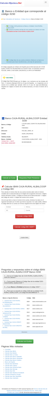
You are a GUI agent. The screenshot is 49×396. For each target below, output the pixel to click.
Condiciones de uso (28, 390)
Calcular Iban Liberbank (11, 378)
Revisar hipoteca (17, 390)
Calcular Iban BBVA (10, 351)
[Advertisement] (26, 44)
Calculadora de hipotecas (13, 19)
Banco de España (10, 362)
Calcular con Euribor (24, 341)
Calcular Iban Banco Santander (14, 358)
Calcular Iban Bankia (11, 353)
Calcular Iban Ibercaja (11, 369)
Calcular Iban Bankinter (11, 363)
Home (35, 389)
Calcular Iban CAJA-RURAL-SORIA (14, 308)
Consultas (8, 349)
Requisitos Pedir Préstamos (29, 178)
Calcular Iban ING (10, 371)
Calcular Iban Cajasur (11, 365)
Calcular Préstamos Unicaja (13, 374)
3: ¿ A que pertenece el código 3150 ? (22, 287)
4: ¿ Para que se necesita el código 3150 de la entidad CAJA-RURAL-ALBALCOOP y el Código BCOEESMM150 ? (24, 291)
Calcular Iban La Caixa (11, 355)
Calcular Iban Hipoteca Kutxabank (14, 372)
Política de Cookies (13, 392)
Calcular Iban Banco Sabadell (13, 356)
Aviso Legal (38, 390)
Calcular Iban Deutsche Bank (13, 367)
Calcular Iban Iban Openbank (13, 376)
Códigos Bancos (26, 19)
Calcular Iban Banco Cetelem (13, 360)
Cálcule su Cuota (9, 178)
